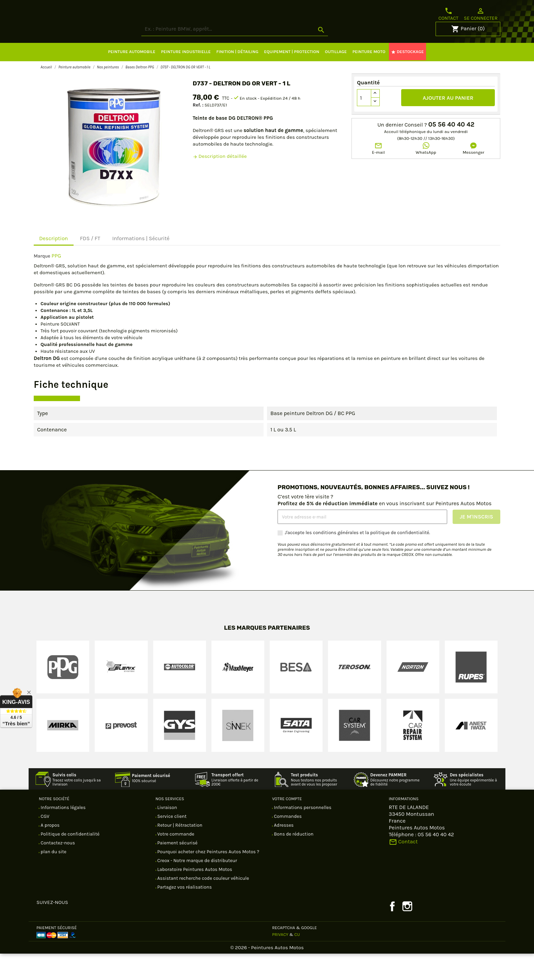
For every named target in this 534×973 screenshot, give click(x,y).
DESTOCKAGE (407, 71)
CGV (44, 836)
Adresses (283, 844)
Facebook (392, 926)
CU (297, 953)
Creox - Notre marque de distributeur (196, 880)
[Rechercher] (260, 48)
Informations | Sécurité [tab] (140, 257)
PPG (56, 275)
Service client (171, 836)
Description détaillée (220, 175)
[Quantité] (364, 117)
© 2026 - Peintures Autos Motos (267, 967)
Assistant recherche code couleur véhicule (202, 898)
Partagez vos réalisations (184, 906)
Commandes (287, 836)
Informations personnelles (302, 827)
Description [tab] (53, 257)
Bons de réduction (293, 853)
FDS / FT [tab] (90, 257)
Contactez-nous (57, 862)
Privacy (280, 953)
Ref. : (198, 124)
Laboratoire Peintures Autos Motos (194, 889)
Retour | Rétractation (179, 844)
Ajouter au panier (448, 117)
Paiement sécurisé (177, 862)
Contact (448, 14)
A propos (50, 844)
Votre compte (287, 818)
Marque (42, 275)
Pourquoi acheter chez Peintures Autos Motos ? (208, 871)
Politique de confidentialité (69, 853)
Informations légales (62, 827)
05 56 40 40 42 (451, 144)
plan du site (53, 871)
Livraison (166, 827)
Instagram (407, 926)
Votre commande (175, 853)
